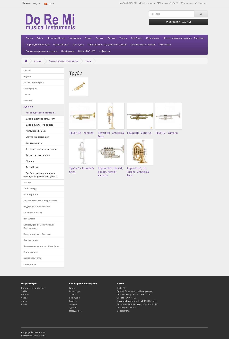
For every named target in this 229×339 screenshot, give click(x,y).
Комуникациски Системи (143, 44)
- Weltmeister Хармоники (36, 137)
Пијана (40, 38)
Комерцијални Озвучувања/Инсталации (107, 44)
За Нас (24, 291)
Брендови (199, 38)
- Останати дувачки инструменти (40, 149)
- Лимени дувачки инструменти (39, 112)
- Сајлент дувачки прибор (36, 155)
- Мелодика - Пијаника (34, 130)
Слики (24, 301)
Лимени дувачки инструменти (63, 61)
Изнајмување (67, 51)
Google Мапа (123, 310)
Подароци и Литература (37, 44)
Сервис (24, 297)
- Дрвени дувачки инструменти (39, 118)
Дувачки (111, 38)
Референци (105, 51)
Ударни (123, 38)
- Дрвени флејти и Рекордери (38, 124)
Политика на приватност (33, 288)
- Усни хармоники (32, 143)
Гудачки (100, 38)
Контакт (25, 294)
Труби (88, 61)
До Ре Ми (121, 288)
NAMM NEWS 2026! (87, 51)
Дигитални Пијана (56, 38)
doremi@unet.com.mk (127, 307)
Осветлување (165, 44)
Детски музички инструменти (177, 38)
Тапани (88, 38)
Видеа (24, 304)
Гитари (29, 38)
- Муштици (29, 161)
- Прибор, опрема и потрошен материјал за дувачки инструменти (40, 175)
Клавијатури (75, 38)
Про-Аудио (78, 44)
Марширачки (152, 38)
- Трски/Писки (30, 167)
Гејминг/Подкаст (61, 44)
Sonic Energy (136, 38)
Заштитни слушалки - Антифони (41, 51)
